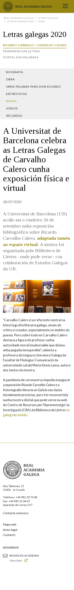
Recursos (14, 115)
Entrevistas (16, 93)
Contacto (9, 535)
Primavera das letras (21, 51)
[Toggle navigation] (65, 6)
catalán (21, 415)
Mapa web (9, 524)
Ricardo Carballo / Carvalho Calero (35, 45)
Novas (11, 101)
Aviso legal (10, 529)
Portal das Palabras (20, 57)
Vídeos (12, 108)
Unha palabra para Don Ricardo (33, 86)
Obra (10, 79)
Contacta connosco (15, 513)
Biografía (14, 72)
